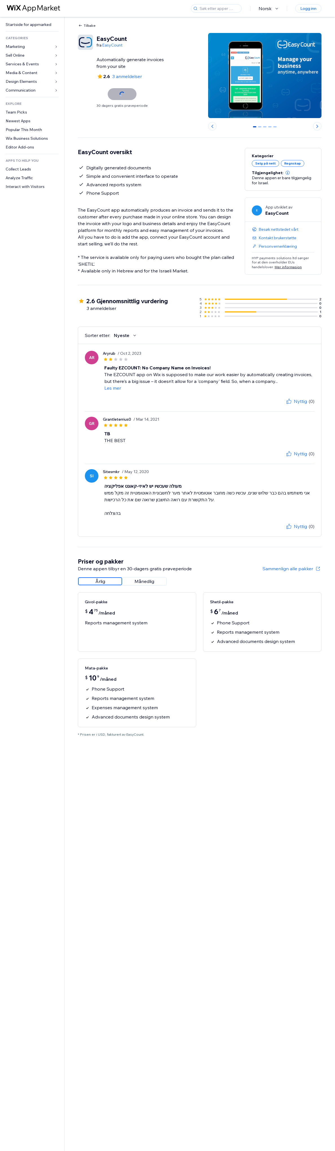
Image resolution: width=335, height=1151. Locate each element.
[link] (32, 24)
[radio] (100, 581)
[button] (287, 172)
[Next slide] (317, 126)
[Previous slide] (212, 126)
